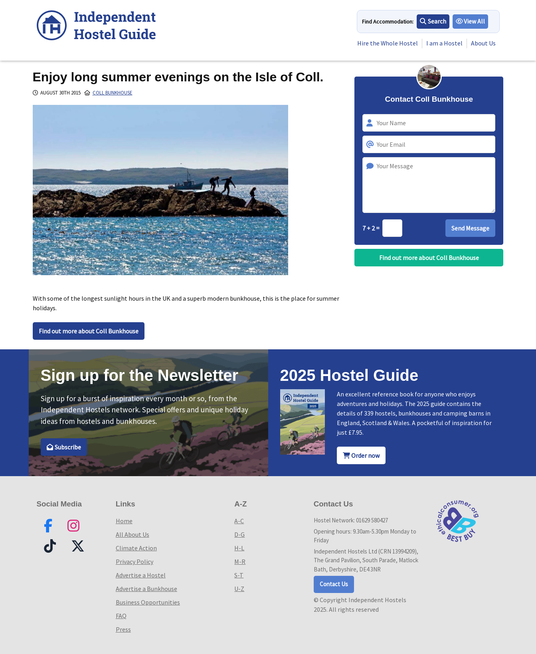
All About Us (132, 534)
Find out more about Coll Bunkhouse (88, 331)
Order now (361, 455)
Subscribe (64, 447)
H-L (239, 548)
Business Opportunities (148, 602)
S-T (238, 575)
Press (123, 629)
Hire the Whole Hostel (387, 43)
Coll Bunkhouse (113, 92)
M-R (239, 561)
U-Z (239, 589)
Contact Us (334, 584)
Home (124, 521)
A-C (239, 521)
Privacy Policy (134, 561)
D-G (239, 534)
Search (433, 22)
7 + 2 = (371, 228)
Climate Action (136, 548)
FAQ (121, 616)
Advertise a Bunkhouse (146, 589)
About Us (483, 43)
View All (470, 22)
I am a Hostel (444, 43)
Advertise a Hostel (141, 575)
